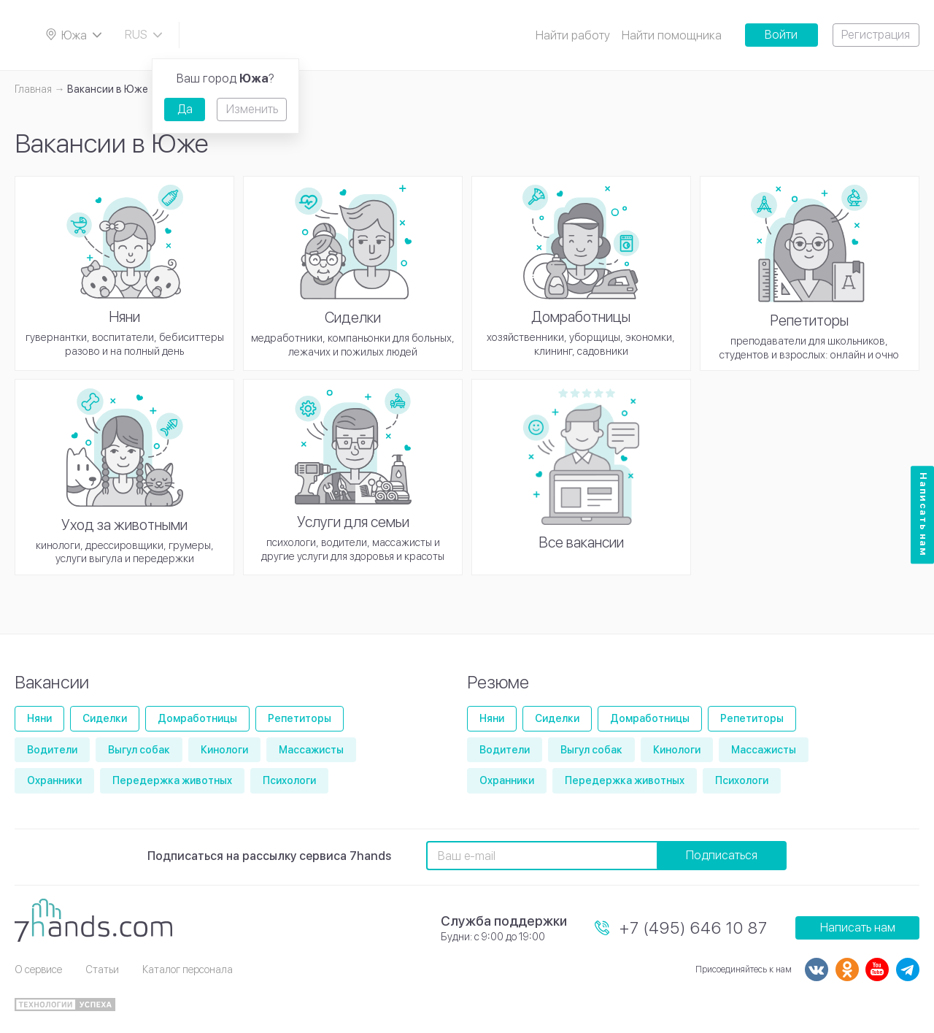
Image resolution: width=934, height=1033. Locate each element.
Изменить (252, 109)
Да (185, 109)
